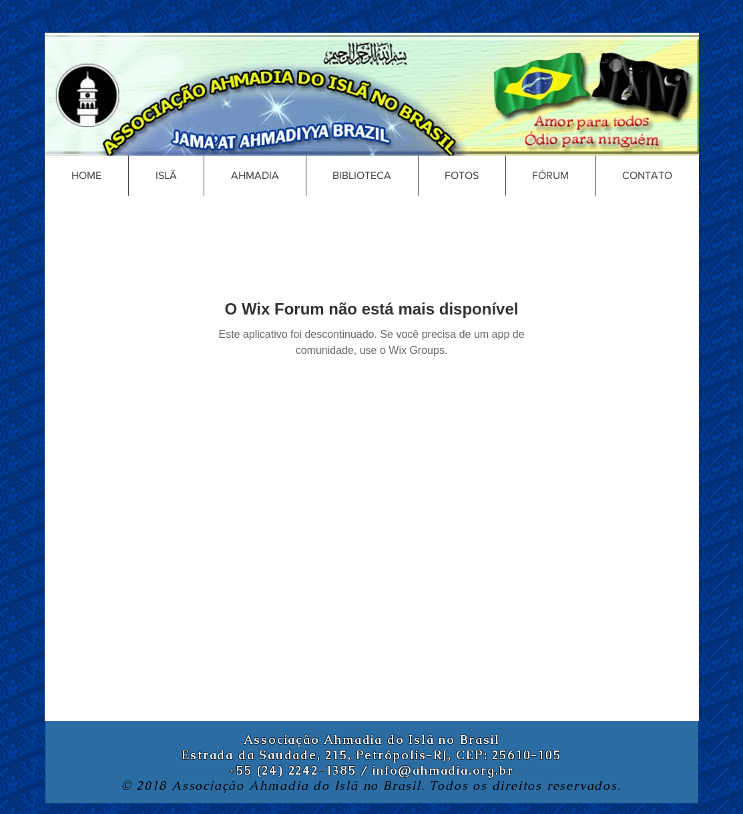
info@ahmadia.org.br (443, 770)
